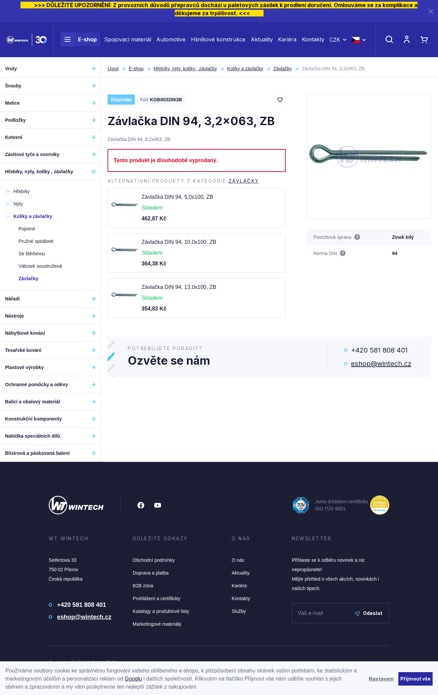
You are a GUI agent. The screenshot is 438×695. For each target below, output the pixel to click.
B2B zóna (143, 585)
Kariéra (287, 41)
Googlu (133, 679)
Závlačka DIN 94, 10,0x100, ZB (179, 242)
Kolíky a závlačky (245, 68)
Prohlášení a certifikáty (157, 598)
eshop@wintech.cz (381, 364)
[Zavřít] (431, 11)
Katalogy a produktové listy (161, 611)
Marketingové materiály (157, 624)
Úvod (113, 68)
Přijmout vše (415, 679)
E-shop (79, 41)
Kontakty (313, 41)
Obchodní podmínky (154, 560)
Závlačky (282, 68)
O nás (238, 560)
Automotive (171, 41)
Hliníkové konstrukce (218, 41)
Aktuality (262, 41)
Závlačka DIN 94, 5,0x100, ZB (177, 197)
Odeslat (368, 613)
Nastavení (381, 679)
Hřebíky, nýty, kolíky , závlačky (185, 68)
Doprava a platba (151, 573)
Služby (239, 611)
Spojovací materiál (127, 41)
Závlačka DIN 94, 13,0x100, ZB (179, 287)
